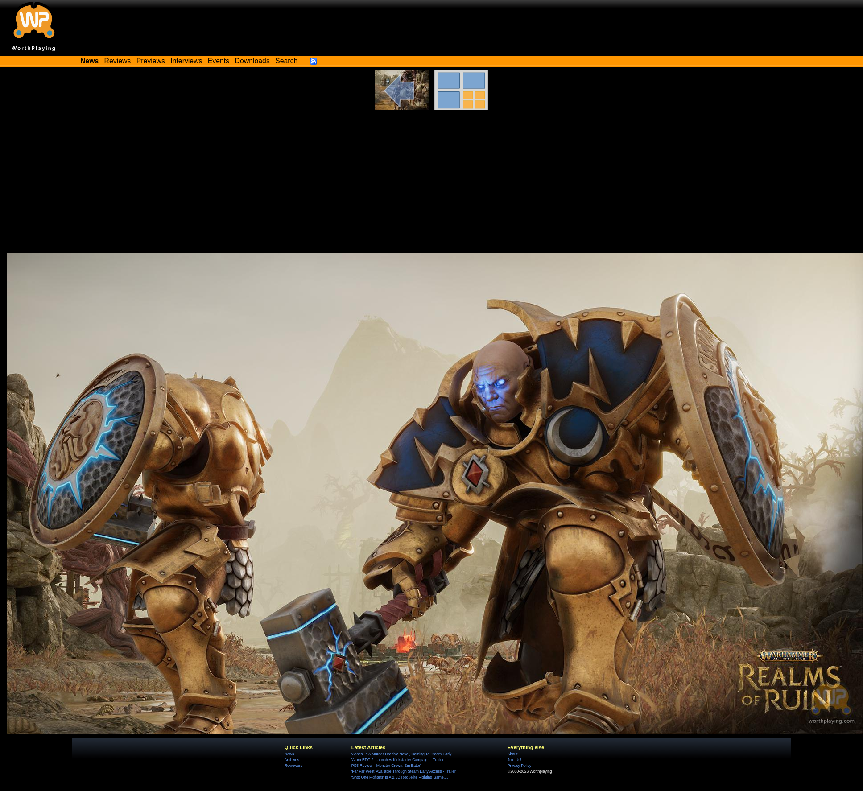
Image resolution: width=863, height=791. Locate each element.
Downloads (252, 61)
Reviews (117, 61)
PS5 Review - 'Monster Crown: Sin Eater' (386, 765)
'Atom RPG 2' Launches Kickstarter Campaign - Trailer (397, 760)
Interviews (186, 61)
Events (218, 61)
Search (286, 61)
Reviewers (293, 765)
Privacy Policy (519, 765)
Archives (292, 760)
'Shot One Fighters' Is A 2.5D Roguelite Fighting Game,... (399, 777)
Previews (150, 61)
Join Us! (514, 760)
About (512, 754)
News (289, 754)
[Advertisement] (432, 186)
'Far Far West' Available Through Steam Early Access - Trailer (403, 771)
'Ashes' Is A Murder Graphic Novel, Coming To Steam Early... (402, 754)
